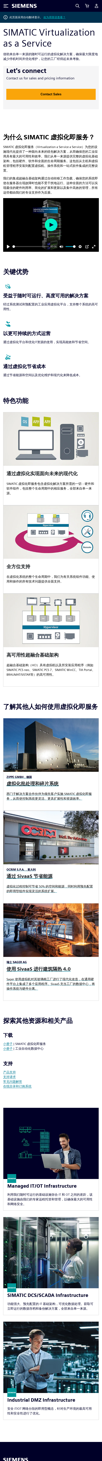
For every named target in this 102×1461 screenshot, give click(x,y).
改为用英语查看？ (54, 17)
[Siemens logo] (24, 6)
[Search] (77, 6)
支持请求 (9, 1077)
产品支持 (9, 1072)
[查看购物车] (87, 6)
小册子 (8, 1044)
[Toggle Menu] (6, 6)
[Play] (8, 247)
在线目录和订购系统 (17, 1086)
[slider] (30, 246)
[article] (51, 458)
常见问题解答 (12, 1081)
